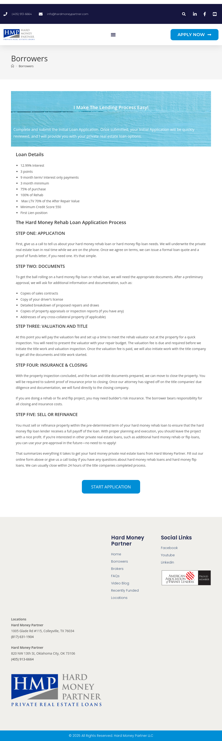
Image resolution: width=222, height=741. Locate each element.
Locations (119, 597)
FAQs (115, 576)
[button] (184, 14)
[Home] (12, 66)
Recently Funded (125, 590)
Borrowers (26, 66)
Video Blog (120, 583)
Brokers (117, 568)
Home (116, 554)
